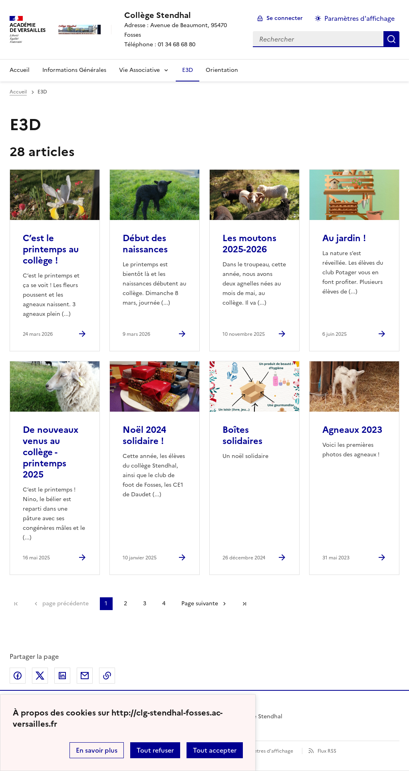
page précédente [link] (65, 603)
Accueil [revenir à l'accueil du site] (18, 91)
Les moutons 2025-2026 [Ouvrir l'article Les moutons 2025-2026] (249, 244)
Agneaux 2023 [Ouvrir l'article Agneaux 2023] (352, 429)
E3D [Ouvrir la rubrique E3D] (187, 70)
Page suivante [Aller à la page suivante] (199, 603)
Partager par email (85, 676)
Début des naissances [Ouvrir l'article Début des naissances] (145, 244)
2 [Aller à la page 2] (125, 603)
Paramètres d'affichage (266, 751)
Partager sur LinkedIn (62, 676)
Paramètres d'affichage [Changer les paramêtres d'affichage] (359, 18)
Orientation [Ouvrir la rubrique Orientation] (222, 70)
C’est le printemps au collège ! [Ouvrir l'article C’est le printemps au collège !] (51, 249)
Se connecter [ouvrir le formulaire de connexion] (284, 18)
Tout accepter (214, 750)
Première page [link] (16, 603)
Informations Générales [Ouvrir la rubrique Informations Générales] (74, 70)
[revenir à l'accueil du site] (182, 15)
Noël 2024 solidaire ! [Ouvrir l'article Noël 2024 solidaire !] (144, 435)
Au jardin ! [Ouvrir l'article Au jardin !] (344, 238)
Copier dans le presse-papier (107, 676)
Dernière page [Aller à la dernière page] (244, 603)
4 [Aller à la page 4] (163, 603)
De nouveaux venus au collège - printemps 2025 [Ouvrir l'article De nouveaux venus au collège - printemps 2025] (50, 452)
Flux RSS (327, 751)
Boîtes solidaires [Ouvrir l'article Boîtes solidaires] (242, 435)
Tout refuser (155, 750)
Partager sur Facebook (18, 676)
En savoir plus (96, 750)
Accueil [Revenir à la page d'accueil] (20, 70)
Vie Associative (139, 70)
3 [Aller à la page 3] (144, 603)
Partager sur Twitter (40, 676)
